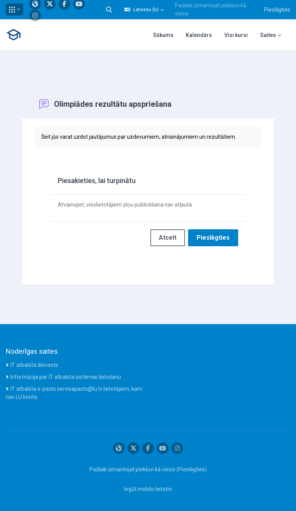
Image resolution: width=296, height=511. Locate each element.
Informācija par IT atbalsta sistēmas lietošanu (65, 377)
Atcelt (168, 237)
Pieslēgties (277, 10)
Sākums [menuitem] (163, 35)
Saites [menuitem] (268, 35)
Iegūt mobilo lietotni (148, 489)
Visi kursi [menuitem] (236, 35)
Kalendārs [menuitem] (199, 35)
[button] (14, 9)
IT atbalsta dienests (34, 365)
